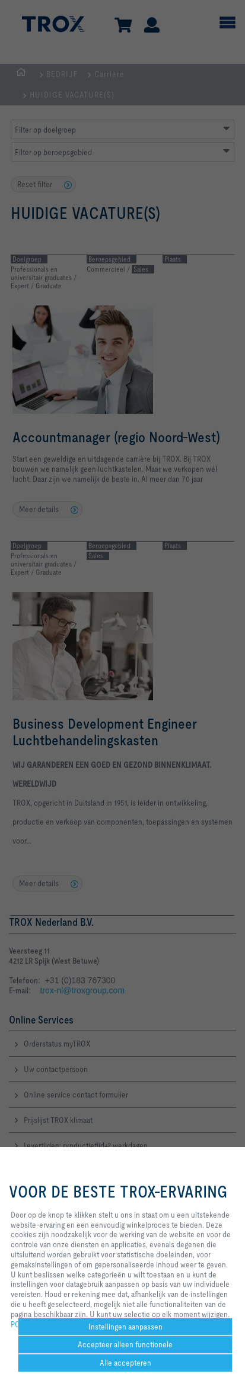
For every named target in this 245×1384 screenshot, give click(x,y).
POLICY (23, 1324)
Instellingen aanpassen (125, 1326)
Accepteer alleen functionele (125, 1344)
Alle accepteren (125, 1362)
